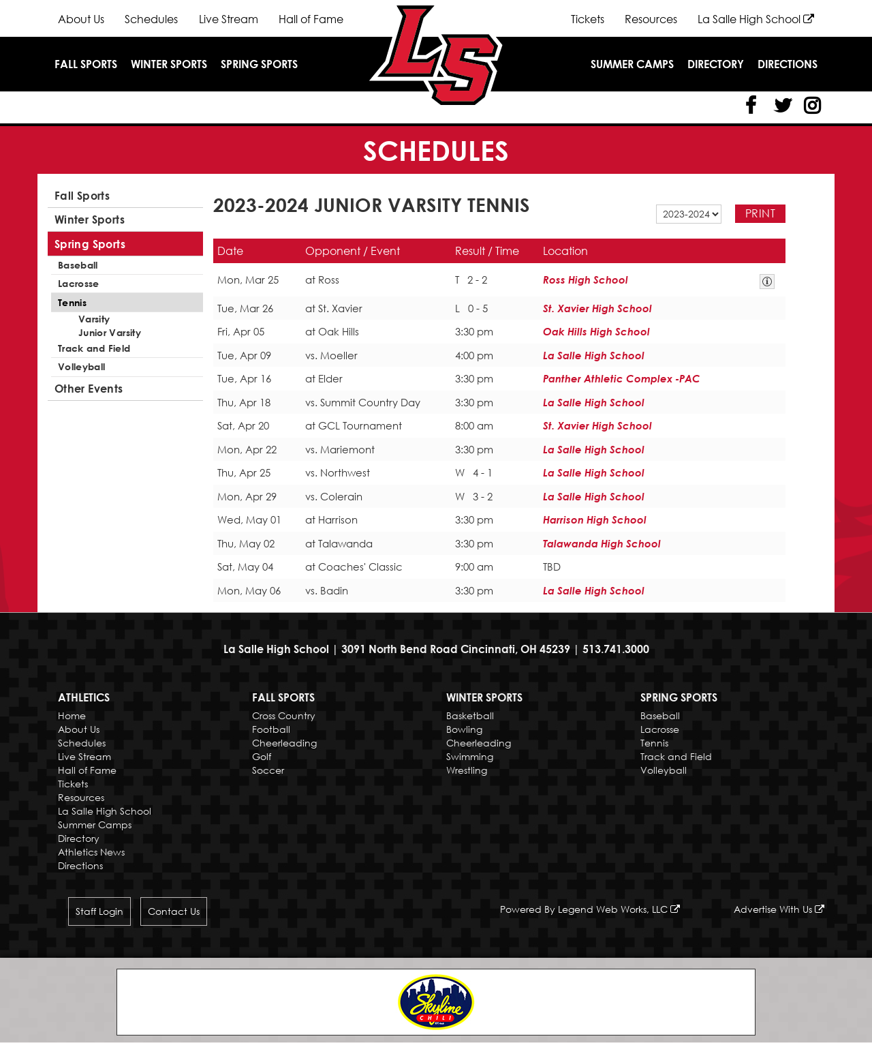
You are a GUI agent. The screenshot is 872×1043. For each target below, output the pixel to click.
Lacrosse (78, 282)
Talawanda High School (602, 543)
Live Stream (228, 19)
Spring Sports (259, 64)
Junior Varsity (109, 331)
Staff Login (99, 912)
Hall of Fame (310, 19)
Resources (651, 19)
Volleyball (82, 365)
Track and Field (94, 346)
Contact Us (174, 912)
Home (72, 715)
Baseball (78, 264)
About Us (81, 19)
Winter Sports (169, 64)
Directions (788, 64)
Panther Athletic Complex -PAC (621, 378)
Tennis (72, 301)
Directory (715, 64)
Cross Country (283, 715)
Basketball (470, 715)
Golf (261, 756)
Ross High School (585, 279)
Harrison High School (595, 519)
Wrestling (466, 770)
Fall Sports (85, 64)
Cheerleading (284, 743)
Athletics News (91, 852)
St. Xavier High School (597, 308)
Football (271, 729)
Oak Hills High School (596, 331)
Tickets (587, 19)
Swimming (469, 756)
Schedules (151, 19)
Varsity (94, 317)
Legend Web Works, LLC (619, 910)
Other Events (88, 386)
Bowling (464, 729)
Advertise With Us (779, 910)
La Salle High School (756, 19)
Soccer (268, 770)
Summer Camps (632, 64)
